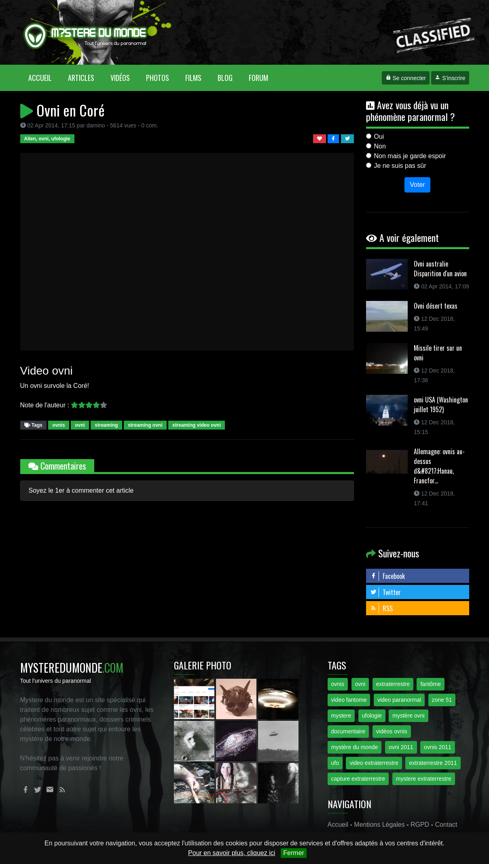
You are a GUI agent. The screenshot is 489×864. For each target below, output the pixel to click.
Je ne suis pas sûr (400, 165)
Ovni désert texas (435, 306)
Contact (446, 824)
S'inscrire (450, 78)
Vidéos (120, 77)
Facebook (387, 576)
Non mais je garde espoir (410, 155)
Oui (379, 136)
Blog (225, 77)
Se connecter (405, 78)
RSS (381, 608)
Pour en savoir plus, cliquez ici (231, 852)
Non (380, 146)
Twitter (385, 592)
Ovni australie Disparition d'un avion (440, 268)
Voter (417, 184)
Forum (258, 77)
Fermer (293, 852)
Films (193, 77)
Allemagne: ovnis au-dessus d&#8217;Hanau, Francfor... (439, 466)
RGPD (420, 824)
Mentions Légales (379, 824)
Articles (81, 77)
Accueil (44, 77)
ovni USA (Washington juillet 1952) (441, 404)
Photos (157, 77)
